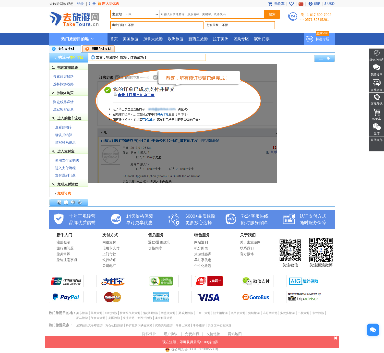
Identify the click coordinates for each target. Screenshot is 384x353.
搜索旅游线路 (63, 76)
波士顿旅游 (220, 313)
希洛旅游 (199, 325)
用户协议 (171, 334)
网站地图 (235, 334)
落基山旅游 (183, 325)
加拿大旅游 (153, 39)
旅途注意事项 (67, 260)
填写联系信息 (65, 142)
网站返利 (201, 242)
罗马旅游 (82, 318)
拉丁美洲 (220, 39)
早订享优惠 (202, 260)
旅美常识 (63, 254)
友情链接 (213, 334)
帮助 (314, 4)
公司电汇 (109, 266)
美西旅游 (96, 313)
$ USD (329, 4)
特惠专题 (322, 39)
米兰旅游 (318, 313)
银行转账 (109, 260)
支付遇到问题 (65, 175)
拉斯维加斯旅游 (130, 313)
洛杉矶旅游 (150, 313)
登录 (80, 4)
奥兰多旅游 (238, 313)
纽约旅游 (111, 313)
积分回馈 (201, 248)
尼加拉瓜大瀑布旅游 (89, 325)
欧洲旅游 (175, 39)
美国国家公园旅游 (219, 325)
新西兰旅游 (198, 39)
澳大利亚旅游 (163, 318)
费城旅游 (254, 313)
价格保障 (155, 248)
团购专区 (241, 39)
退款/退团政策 (159, 242)
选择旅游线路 (63, 84)
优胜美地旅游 (164, 325)
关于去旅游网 (250, 242)
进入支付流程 (65, 168)
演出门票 (262, 39)
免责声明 (192, 334)
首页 (114, 39)
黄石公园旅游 (114, 325)
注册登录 (63, 242)
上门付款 (109, 254)
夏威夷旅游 (185, 313)
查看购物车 (63, 127)
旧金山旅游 (203, 313)
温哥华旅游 (270, 313)
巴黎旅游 (303, 313)
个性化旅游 (202, 266)
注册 (104, 4)
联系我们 (247, 248)
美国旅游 (130, 39)
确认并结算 (63, 135)
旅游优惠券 (202, 254)
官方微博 (247, 254)
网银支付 (109, 242)
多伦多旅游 (287, 313)
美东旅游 (82, 313)
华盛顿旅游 (168, 313)
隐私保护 (149, 334)
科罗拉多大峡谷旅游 (139, 325)
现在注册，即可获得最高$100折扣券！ (250, 340)
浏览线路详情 (63, 102)
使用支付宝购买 (67, 160)
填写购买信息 (63, 110)
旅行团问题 (65, 248)
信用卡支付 (111, 248)
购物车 (276, 4)
